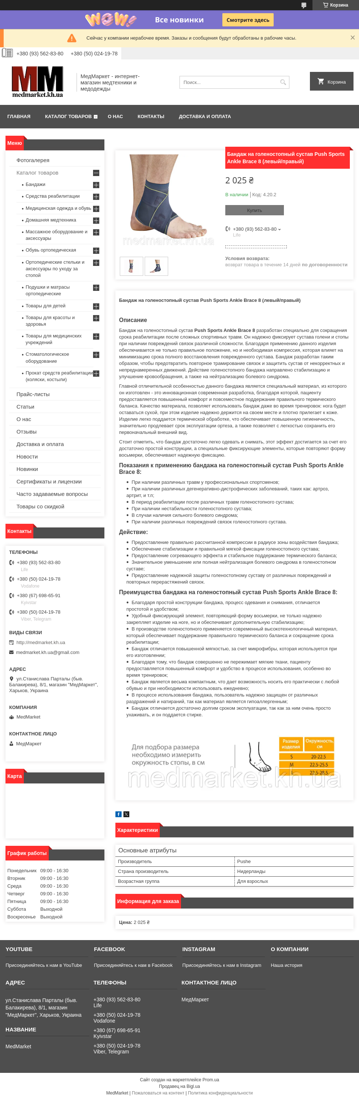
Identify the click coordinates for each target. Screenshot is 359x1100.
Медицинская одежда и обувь (58, 208)
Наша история (286, 965)
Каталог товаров (68, 116)
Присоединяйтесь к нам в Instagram (221, 965)
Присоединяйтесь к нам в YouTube (43, 965)
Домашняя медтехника (51, 220)
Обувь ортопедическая (51, 250)
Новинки (27, 469)
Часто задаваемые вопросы (52, 494)
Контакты (151, 116)
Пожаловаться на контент (158, 1093)
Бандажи (35, 184)
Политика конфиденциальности (220, 1093)
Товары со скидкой (40, 506)
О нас (115, 116)
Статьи (25, 406)
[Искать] (283, 82)
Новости (27, 456)
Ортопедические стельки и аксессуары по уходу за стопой (55, 268)
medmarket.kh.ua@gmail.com (47, 652)
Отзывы (26, 431)
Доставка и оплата (205, 116)
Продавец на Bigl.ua (179, 1086)
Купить (254, 210)
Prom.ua (211, 1079)
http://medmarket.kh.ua (40, 642)
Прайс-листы (33, 394)
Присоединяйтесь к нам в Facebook (133, 965)
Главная (18, 116)
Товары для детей (46, 305)
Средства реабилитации (52, 196)
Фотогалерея (32, 160)
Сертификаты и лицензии (49, 481)
